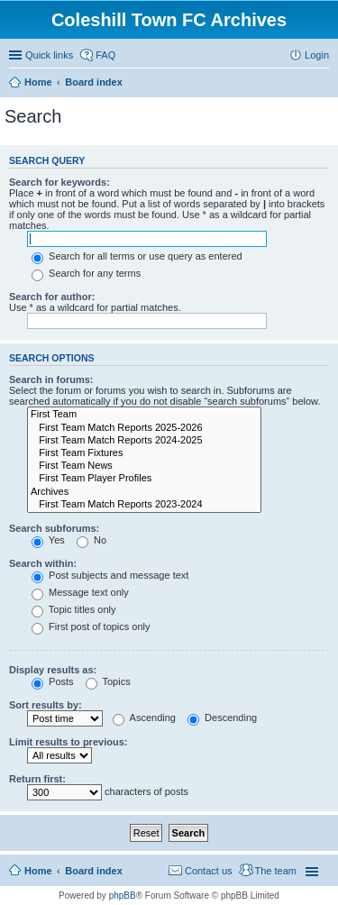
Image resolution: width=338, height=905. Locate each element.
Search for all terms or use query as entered (137, 256)
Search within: (43, 563)
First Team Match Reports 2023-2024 (144, 504)
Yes (48, 540)
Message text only (80, 592)
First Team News (144, 466)
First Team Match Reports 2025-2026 (144, 428)
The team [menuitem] (276, 870)
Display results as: (52, 669)
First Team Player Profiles (144, 478)
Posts (53, 681)
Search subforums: (54, 528)
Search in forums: (51, 379)
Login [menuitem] (317, 55)
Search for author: (52, 296)
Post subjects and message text (110, 575)
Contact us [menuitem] (209, 870)
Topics (108, 681)
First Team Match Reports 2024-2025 (144, 440)
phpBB (122, 895)
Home (38, 870)
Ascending (144, 717)
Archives (144, 492)
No (91, 540)
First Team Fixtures (144, 453)
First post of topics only (91, 626)
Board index (94, 870)
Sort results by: (45, 704)
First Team (144, 414)
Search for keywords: (59, 182)
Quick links (49, 55)
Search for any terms (86, 273)
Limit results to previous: (68, 741)
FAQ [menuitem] (105, 55)
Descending (222, 717)
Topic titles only (73, 609)
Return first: (37, 778)
